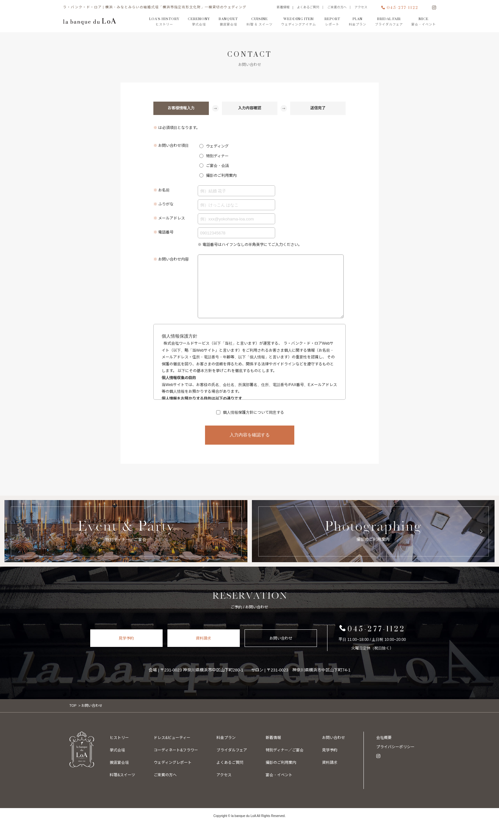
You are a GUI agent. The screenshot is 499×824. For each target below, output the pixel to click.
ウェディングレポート (172, 762)
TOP (73, 705)
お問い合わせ (280, 638)
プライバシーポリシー (395, 747)
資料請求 (203, 638)
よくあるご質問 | (312, 7)
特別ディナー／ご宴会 (282, 762)
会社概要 (384, 737)
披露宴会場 (119, 762)
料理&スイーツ (122, 775)
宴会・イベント (332, 737)
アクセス (361, 7)
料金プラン (224, 737)
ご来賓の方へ (164, 775)
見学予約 (126, 638)
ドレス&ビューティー (171, 737)
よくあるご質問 (228, 762)
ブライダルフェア (230, 750)
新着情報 (283, 7)
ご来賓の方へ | (340, 7)
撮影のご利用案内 (278, 775)
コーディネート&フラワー (175, 750)
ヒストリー (119, 737)
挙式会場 (117, 750)
